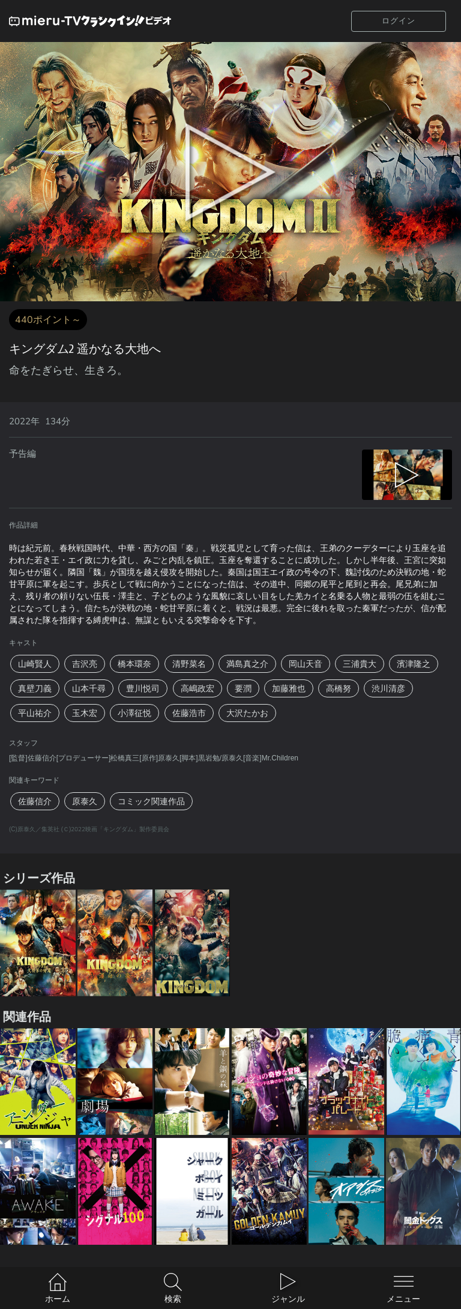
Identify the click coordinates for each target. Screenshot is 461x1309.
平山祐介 (35, 713)
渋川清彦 (388, 688)
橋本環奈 (134, 664)
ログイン (398, 20)
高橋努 (338, 688)
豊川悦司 (143, 688)
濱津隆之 (413, 664)
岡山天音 (305, 664)
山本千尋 (89, 688)
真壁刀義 (35, 688)
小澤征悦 (134, 713)
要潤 (243, 688)
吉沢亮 (84, 664)
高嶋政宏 (197, 688)
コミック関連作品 (151, 801)
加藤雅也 (289, 688)
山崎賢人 (35, 664)
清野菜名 (189, 664)
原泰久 (84, 801)
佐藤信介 (35, 801)
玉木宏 (84, 713)
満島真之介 (247, 664)
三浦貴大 (359, 664)
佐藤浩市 (189, 713)
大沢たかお (247, 713)
